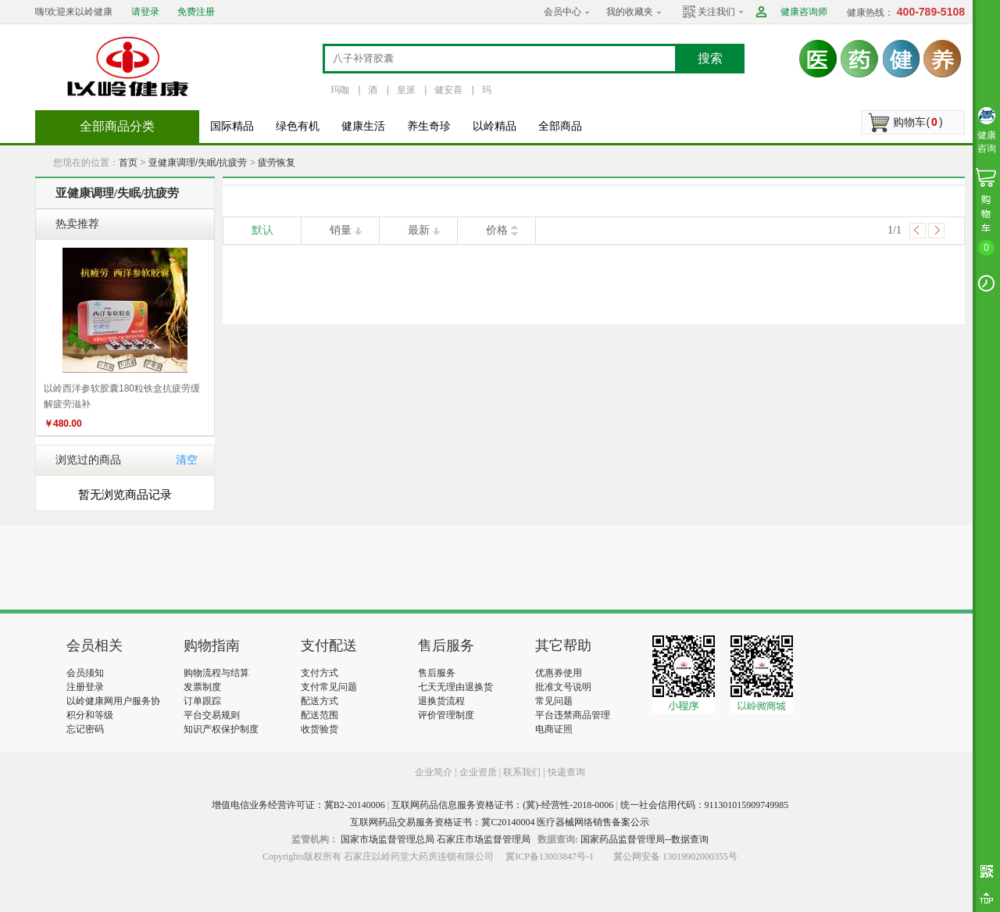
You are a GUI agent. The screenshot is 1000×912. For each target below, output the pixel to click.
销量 (341, 230)
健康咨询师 (803, 11)
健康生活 (363, 126)
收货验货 (319, 729)
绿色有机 (298, 126)
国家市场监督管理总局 (387, 839)
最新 (419, 230)
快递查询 (566, 772)
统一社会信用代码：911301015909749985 (704, 804)
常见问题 (554, 701)
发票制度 (202, 686)
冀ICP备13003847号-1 (549, 856)
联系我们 (522, 772)
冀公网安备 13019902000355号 (675, 856)
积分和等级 (89, 715)
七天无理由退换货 (455, 686)
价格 (497, 230)
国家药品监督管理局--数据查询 (644, 839)
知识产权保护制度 (221, 729)
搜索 (710, 58)
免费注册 (196, 11)
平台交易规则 (212, 715)
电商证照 (554, 729)
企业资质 (478, 772)
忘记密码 (85, 729)
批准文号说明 (563, 686)
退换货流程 (441, 701)
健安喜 (448, 89)
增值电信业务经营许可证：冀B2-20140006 (298, 804)
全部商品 (560, 126)
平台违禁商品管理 (572, 715)
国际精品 (232, 126)
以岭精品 (494, 126)
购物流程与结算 (216, 672)
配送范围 (319, 715)
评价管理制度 (446, 715)
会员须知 (85, 672)
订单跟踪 (202, 701)
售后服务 (436, 672)
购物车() (917, 122)
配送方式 (319, 701)
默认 (262, 230)
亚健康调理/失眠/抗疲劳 (198, 162)
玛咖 (339, 89)
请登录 (145, 11)
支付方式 (319, 672)
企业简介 (435, 772)
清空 (187, 460)
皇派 (406, 89)
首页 (128, 162)
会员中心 (562, 11)
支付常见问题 (329, 686)
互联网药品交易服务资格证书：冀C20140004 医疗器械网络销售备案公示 (499, 822)
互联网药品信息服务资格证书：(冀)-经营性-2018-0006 (502, 804)
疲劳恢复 (276, 162)
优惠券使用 (558, 672)
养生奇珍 (429, 126)
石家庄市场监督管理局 (483, 839)
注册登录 (85, 686)
